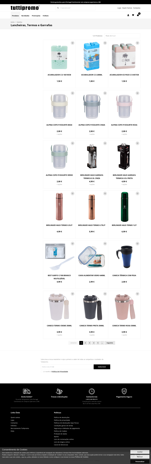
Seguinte (110, 343)
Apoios (56, 437)
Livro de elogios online (62, 442)
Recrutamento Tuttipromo (20, 428)
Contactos (136, 8)
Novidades (25, 16)
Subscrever (102, 367)
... (102, 343)
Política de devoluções (62, 417)
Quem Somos (127, 8)
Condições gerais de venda (63, 426)
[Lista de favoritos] (133, 15)
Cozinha (19, 22)
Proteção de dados (60, 434)
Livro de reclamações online (64, 439)
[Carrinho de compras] (137, 15)
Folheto (46, 16)
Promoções (36, 16)
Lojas (119, 8)
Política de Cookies (60, 431)
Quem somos (15, 417)
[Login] (128, 15)
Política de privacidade (62, 420)
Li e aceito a (55, 372)
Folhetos (14, 426)
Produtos (15, 16)
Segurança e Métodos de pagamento (67, 428)
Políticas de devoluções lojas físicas (66, 423)
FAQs (12, 431)
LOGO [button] (25, 7)
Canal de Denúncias (61, 445)
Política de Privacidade (60, 372)
